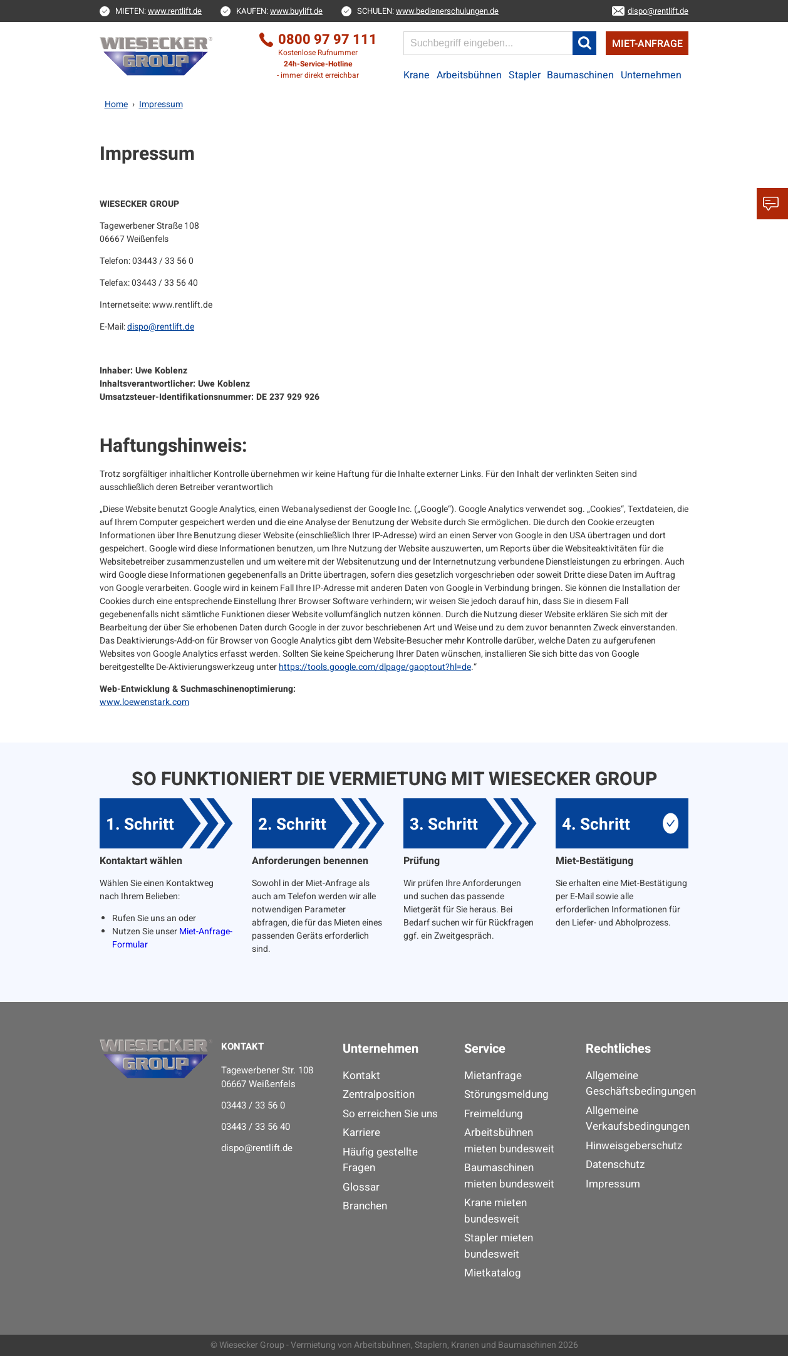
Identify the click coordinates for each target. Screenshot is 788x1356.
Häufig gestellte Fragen (380, 1160)
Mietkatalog (492, 1273)
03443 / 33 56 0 (253, 1105)
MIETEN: (158, 11)
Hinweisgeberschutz (634, 1146)
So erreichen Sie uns (390, 1114)
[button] (584, 43)
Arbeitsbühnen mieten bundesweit (509, 1141)
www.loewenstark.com (144, 702)
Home (116, 104)
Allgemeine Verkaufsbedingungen (637, 1119)
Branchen (365, 1206)
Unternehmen (651, 75)
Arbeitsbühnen (469, 75)
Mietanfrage (493, 1075)
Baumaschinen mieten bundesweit (509, 1176)
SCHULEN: (428, 11)
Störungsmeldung (506, 1094)
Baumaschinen (580, 75)
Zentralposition (379, 1094)
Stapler (525, 75)
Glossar (361, 1187)
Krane (416, 75)
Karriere (361, 1132)
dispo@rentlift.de (160, 326)
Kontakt (361, 1075)
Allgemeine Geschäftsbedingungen (637, 1084)
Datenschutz (615, 1164)
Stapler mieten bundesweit (498, 1246)
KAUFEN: (279, 11)
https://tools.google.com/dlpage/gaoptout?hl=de (375, 667)
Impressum (613, 1184)
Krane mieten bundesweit (495, 1211)
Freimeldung (493, 1114)
